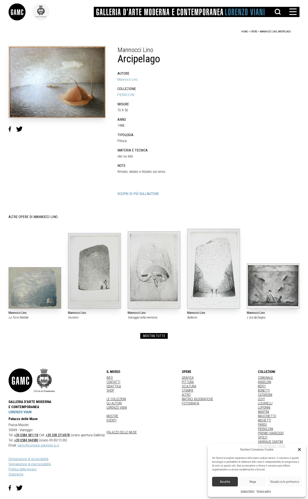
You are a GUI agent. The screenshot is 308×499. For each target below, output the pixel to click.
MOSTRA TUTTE (154, 336)
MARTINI (263, 412)
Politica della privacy (23, 469)
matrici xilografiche (197, 399)
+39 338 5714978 (58, 435)
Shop (110, 390)
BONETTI (264, 390)
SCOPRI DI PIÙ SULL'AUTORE (138, 194)
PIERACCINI (125, 95)
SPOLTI (262, 437)
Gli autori (114, 403)
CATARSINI (265, 395)
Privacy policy (264, 491)
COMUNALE (265, 378)
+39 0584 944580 (26, 440)
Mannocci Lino (127, 79)
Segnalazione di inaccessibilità (30, 464)
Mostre (112, 416)
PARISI (262, 425)
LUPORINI (264, 408)
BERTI (262, 386)
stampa (187, 390)
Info (110, 378)
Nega (253, 482)
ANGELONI (264, 382)
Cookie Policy (247, 491)
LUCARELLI (265, 403)
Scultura (189, 386)
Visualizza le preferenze (284, 482)
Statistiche (16, 474)
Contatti (113, 382)
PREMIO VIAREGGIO (271, 433)
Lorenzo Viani (117, 408)
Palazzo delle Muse (122, 432)
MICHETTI (264, 420)
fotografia (190, 403)
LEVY (261, 399)
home (244, 31)
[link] (20, 11)
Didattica (114, 386)
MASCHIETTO (267, 416)
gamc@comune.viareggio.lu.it (38, 445)
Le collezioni (116, 399)
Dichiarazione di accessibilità (28, 459)
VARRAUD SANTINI (270, 442)
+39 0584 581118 (26, 435)
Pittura (188, 382)
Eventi (111, 420)
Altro (186, 395)
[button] (299, 449)
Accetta (225, 482)
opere (253, 31)
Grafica (188, 378)
